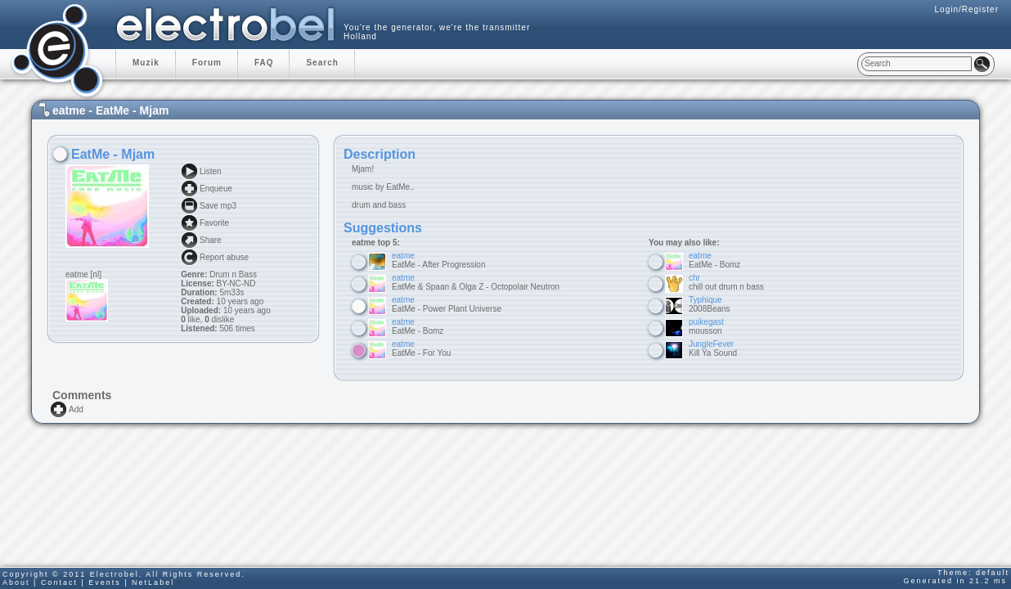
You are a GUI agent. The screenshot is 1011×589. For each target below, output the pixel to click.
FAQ (264, 62)
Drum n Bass (233, 274)
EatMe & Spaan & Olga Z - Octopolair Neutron (475, 282)
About (16, 582)
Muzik (146, 62)
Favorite (214, 222)
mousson (706, 326)
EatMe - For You (421, 348)
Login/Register (967, 9)
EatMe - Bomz (417, 326)
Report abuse (224, 257)
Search (322, 62)
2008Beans (709, 304)
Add (76, 409)
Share (211, 240)
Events (104, 582)
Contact (59, 582)
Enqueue (216, 188)
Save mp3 (218, 205)
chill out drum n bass (726, 282)
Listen (211, 171)
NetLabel (153, 582)
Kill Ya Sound (713, 348)
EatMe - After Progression (439, 260)
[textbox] (916, 63)
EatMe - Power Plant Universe (446, 304)
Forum (207, 62)
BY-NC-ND (235, 283)
